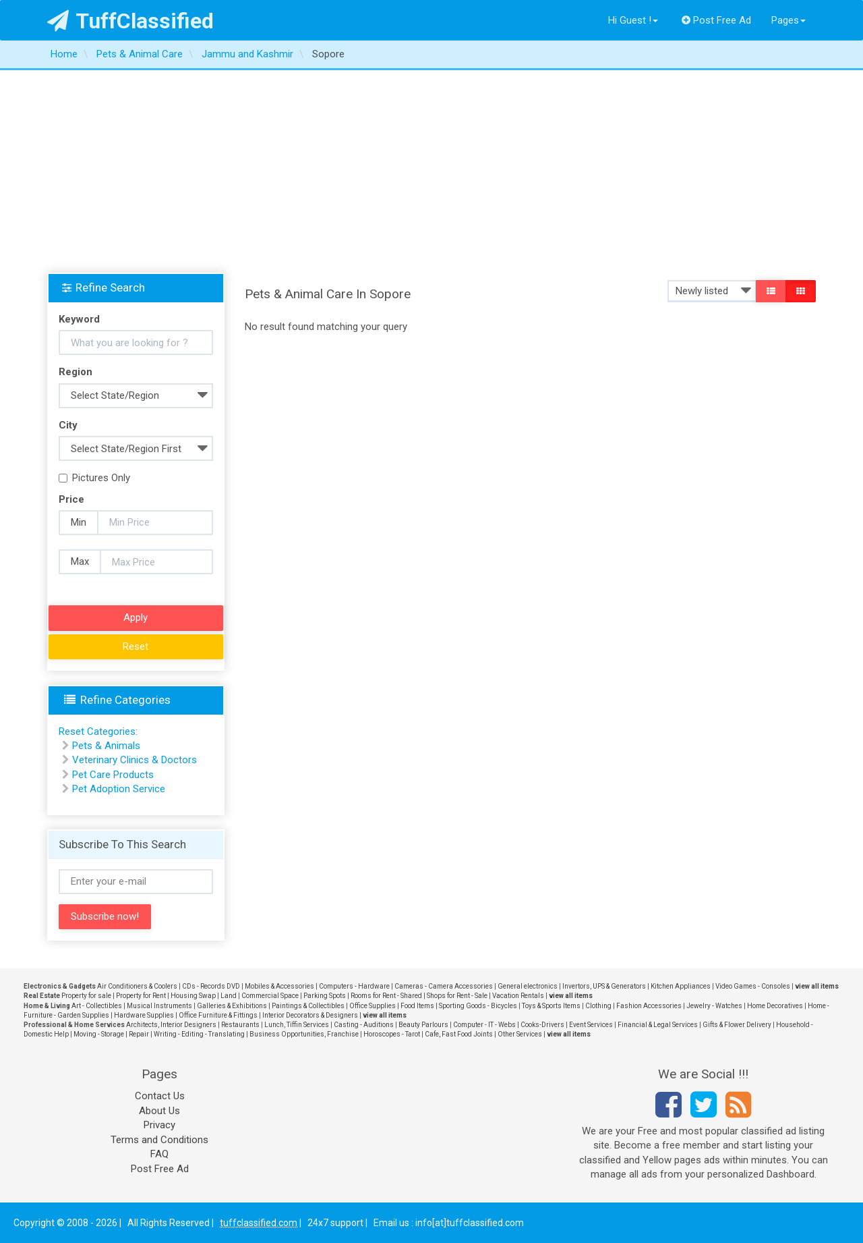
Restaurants (240, 1024)
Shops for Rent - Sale (457, 995)
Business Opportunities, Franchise (304, 1034)
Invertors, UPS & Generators (604, 986)
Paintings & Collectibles (308, 1006)
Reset (135, 646)
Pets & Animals (106, 746)
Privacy (159, 1125)
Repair (139, 1034)
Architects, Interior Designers (171, 1024)
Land (228, 995)
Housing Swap (193, 995)
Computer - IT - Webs (484, 1024)
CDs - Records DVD (211, 986)
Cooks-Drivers (542, 1024)
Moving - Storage (98, 1034)
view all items (817, 986)
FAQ (159, 1154)
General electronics (528, 986)
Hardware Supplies (144, 1015)
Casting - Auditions (364, 1024)
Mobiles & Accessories (279, 986)
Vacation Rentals (518, 995)
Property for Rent (141, 995)
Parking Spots (324, 995)
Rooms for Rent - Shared (386, 995)
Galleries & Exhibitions (232, 1006)
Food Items (417, 1006)
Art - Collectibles (96, 1006)
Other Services (520, 1034)
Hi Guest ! (633, 20)
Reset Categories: (98, 731)
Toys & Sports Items (551, 1006)
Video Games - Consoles (752, 986)
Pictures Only (94, 478)
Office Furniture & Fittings (218, 1015)
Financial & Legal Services (658, 1024)
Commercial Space (270, 995)
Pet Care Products (113, 775)
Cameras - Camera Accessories (443, 986)
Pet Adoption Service (118, 789)
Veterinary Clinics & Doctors (134, 760)
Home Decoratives (775, 1006)
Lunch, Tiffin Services (296, 1024)
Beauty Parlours (423, 1024)
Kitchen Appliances (681, 986)
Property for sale (86, 995)
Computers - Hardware (354, 986)
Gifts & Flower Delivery (737, 1024)
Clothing (598, 1006)
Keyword (79, 319)
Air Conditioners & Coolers (137, 986)
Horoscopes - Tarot (391, 1034)
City (68, 425)
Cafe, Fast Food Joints (459, 1034)
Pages (788, 20)
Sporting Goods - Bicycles (478, 1006)
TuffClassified (130, 21)
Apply (135, 617)
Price (71, 499)
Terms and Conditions (159, 1140)
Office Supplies (372, 1006)
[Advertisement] (431, 171)
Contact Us (160, 1096)
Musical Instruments (159, 1006)
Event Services (591, 1024)
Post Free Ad (717, 20)
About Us (159, 1111)
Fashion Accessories (649, 1006)
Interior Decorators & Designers (310, 1015)
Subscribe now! (105, 916)
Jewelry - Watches (714, 1006)
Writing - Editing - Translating (199, 1034)
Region (75, 372)
